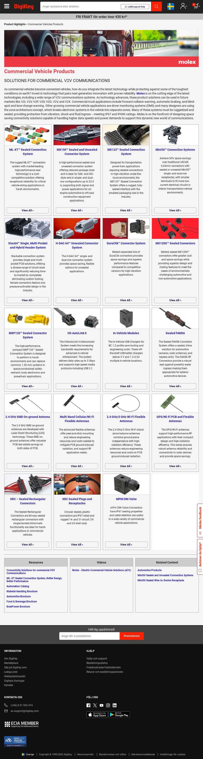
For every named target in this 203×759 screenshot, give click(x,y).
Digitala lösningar (14, 680)
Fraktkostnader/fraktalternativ (104, 667)
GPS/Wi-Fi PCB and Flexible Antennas (175, 419)
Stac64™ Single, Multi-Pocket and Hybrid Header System (27, 245)
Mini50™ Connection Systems (175, 149)
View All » (28, 210)
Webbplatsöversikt (14, 676)
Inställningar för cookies (172, 754)
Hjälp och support (97, 658)
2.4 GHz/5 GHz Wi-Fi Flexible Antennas (126, 419)
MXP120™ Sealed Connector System (28, 335)
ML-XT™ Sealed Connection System (27, 152)
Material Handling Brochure (22, 591)
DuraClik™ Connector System (126, 243)
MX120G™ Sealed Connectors (175, 243)
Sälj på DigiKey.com (15, 667)
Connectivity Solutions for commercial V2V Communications (31, 572)
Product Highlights (15, 24)
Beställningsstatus (97, 663)
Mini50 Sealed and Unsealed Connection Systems (165, 575)
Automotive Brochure (19, 596)
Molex (141, 93)
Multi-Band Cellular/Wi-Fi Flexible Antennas (77, 419)
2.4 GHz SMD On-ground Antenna (27, 416)
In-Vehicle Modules (126, 333)
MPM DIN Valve (126, 499)
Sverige (28, 754)
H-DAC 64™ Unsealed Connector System (77, 245)
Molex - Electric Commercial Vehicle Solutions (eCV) (101, 570)
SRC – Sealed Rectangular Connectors (28, 501)
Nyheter (8, 685)
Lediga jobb (11, 671)
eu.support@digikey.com (21, 711)
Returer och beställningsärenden (105, 671)
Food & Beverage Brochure (22, 601)
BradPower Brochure (18, 606)
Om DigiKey (11, 658)
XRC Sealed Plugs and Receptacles (77, 501)
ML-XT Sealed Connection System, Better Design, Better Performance (34, 580)
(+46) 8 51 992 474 (18, 706)
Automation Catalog (18, 586)
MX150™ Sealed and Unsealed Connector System (77, 152)
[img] (23, 7)
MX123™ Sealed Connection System (126, 152)
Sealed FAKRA (175, 333)
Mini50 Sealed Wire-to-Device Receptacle (161, 580)
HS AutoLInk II (77, 333)
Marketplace (11, 663)
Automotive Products (150, 570)
